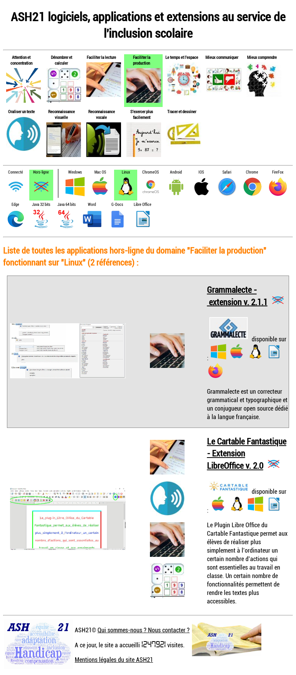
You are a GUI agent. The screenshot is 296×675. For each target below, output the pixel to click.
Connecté (15, 172)
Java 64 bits (66, 204)
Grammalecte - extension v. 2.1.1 (237, 296)
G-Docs (117, 204)
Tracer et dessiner (181, 111)
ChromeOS (150, 172)
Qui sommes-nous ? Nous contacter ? (144, 630)
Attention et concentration (21, 60)
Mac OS (100, 172)
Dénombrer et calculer (61, 60)
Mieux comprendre (262, 57)
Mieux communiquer (221, 57)
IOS (201, 172)
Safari (226, 172)
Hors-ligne (41, 172)
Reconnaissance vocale (101, 114)
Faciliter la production (141, 60)
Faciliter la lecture (101, 57)
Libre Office (142, 204)
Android (176, 172)
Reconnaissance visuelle (61, 114)
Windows (75, 172)
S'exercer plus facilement (141, 114)
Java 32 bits (41, 204)
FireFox (277, 172)
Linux (126, 172)
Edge (15, 204)
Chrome (252, 172)
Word (92, 204)
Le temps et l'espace (181, 57)
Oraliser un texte (21, 111)
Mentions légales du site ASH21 (114, 659)
